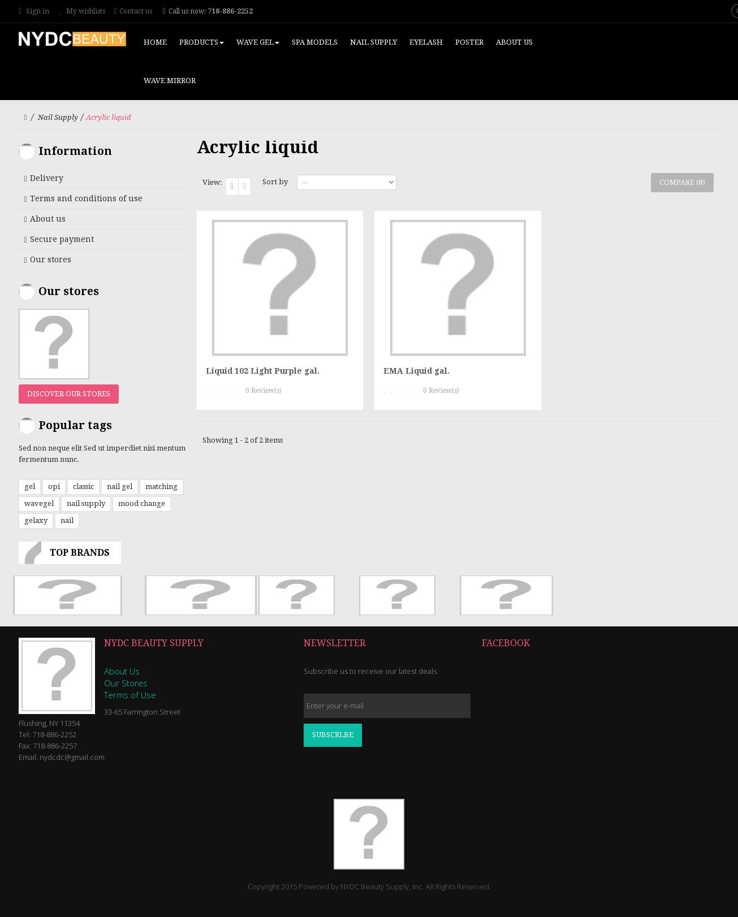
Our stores (50, 259)
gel (29, 486)
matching (161, 486)
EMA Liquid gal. (416, 370)
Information (75, 151)
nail (67, 520)
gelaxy (36, 520)
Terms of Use (130, 694)
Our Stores (126, 683)
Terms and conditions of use (86, 198)
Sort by (275, 182)
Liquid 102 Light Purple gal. (263, 370)
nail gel (119, 486)
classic (83, 486)
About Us (122, 671)
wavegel (39, 503)
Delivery (46, 178)
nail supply (86, 503)
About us (48, 218)
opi (54, 486)
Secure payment (62, 239)
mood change (141, 503)
